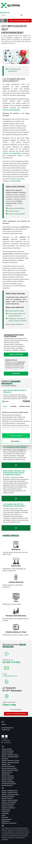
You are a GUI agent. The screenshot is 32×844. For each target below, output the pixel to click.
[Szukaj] (21, 15)
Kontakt (3, 815)
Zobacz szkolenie (16, 354)
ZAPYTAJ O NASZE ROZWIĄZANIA (20, 20)
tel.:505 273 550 (11, 662)
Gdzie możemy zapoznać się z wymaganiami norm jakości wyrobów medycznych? (14, 473)
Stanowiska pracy (19, 616)
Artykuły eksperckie (16, 582)
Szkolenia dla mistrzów (7, 785)
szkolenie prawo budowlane (16, 214)
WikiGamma (16, 549)
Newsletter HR (4, 12)
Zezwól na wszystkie (16, 435)
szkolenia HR (19, 324)
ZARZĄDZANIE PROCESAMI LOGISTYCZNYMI (14, 335)
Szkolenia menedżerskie (7, 751)
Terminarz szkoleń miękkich (8, 766)
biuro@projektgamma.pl (10, 676)
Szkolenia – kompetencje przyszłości (10, 760)
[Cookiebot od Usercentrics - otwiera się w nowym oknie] (23, 401)
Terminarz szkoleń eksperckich (9, 768)
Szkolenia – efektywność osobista (10, 754)
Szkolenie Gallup (6, 774)
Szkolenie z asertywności (8, 777)
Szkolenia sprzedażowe (7, 753)
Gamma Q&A (16, 566)
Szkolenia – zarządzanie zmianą (9, 790)
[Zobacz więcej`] (16, 465)
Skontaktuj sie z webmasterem (9, 823)
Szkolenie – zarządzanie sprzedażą (10, 794)
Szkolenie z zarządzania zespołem (10, 770)
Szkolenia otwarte (6, 809)
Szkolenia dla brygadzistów (8, 803)
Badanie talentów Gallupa (16, 311)
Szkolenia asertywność (7, 798)
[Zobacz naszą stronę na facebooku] (2, 736)
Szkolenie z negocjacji (7, 779)
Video (16, 601)
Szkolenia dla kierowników (8, 796)
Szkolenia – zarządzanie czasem (9, 792)
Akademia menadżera (7, 772)
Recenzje (9, 616)
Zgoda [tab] (5, 406)
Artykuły (9, 632)
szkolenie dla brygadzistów (12, 153)
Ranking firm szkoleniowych (8, 807)
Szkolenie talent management (9, 783)
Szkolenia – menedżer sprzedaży (10, 800)
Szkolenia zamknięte (7, 749)
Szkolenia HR (5, 758)
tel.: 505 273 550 (6, 729)
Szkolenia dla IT (5, 811)
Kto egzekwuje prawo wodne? (15, 447)
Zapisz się (16, 373)
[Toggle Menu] (2, 20)
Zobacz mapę (9, 704)
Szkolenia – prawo (6, 764)
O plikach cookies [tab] (24, 406)
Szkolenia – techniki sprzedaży (9, 802)
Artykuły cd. (16, 632)
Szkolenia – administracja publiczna (10, 762)
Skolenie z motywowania (8, 775)
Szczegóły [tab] (13, 406)
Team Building (5, 813)
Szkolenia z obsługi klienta (8, 781)
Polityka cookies (5, 821)
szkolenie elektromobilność (16, 208)
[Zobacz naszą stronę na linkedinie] (6, 736)
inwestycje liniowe (13, 211)
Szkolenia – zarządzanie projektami (10, 756)
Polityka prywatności (7, 819)
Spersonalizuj (16, 441)
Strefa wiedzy (5, 817)
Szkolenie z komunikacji (7, 805)
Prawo (24, 632)
